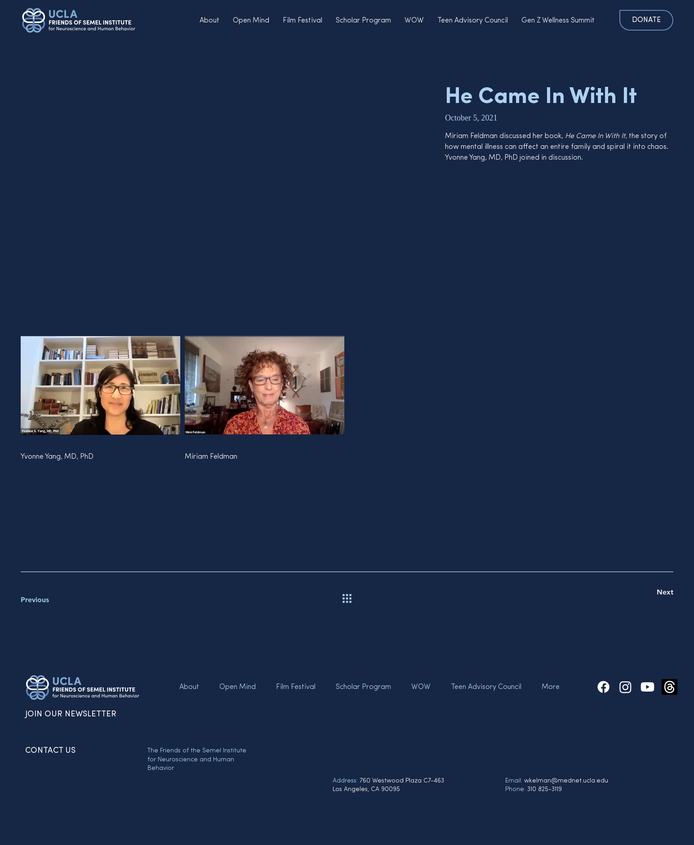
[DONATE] (646, 20)
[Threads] (669, 687)
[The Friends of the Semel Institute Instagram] (625, 687)
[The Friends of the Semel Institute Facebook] (603, 687)
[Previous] (53, 600)
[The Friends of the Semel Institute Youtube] (647, 687)
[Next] (641, 592)
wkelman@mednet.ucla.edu (566, 781)
